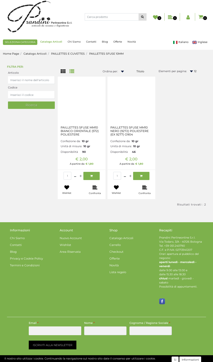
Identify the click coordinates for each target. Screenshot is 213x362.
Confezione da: (70, 141)
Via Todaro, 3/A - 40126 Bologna (180, 241)
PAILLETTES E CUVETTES (68, 53)
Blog (105, 41)
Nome (89, 323)
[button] (143, 17)
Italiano (181, 42)
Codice (12, 87)
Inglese (199, 42)
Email (33, 323)
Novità (131, 41)
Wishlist (65, 245)
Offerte (117, 41)
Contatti (91, 41)
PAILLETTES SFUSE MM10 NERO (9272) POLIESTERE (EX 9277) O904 (129, 131)
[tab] (65, 72)
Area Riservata (70, 252)
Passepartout (123, 360)
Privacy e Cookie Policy (26, 258)
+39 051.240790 (174, 245)
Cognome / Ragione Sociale (149, 323)
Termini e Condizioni (25, 265)
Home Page (11, 53)
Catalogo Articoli (51, 41)
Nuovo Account (71, 238)
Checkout (116, 252)
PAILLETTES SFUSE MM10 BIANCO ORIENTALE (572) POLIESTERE (80, 131)
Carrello (115, 245)
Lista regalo (117, 272)
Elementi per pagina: (173, 71)
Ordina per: (110, 71)
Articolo (13, 72)
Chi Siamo (74, 41)
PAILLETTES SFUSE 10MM (106, 53)
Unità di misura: (71, 146)
